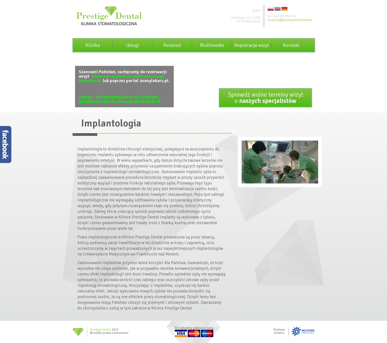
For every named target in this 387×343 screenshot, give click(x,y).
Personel (172, 45)
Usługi (132, 45)
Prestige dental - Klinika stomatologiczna (109, 15)
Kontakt (291, 45)
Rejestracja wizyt (251, 45)
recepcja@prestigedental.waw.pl (290, 20)
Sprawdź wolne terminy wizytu (265, 98)
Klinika (92, 45)
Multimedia (212, 45)
